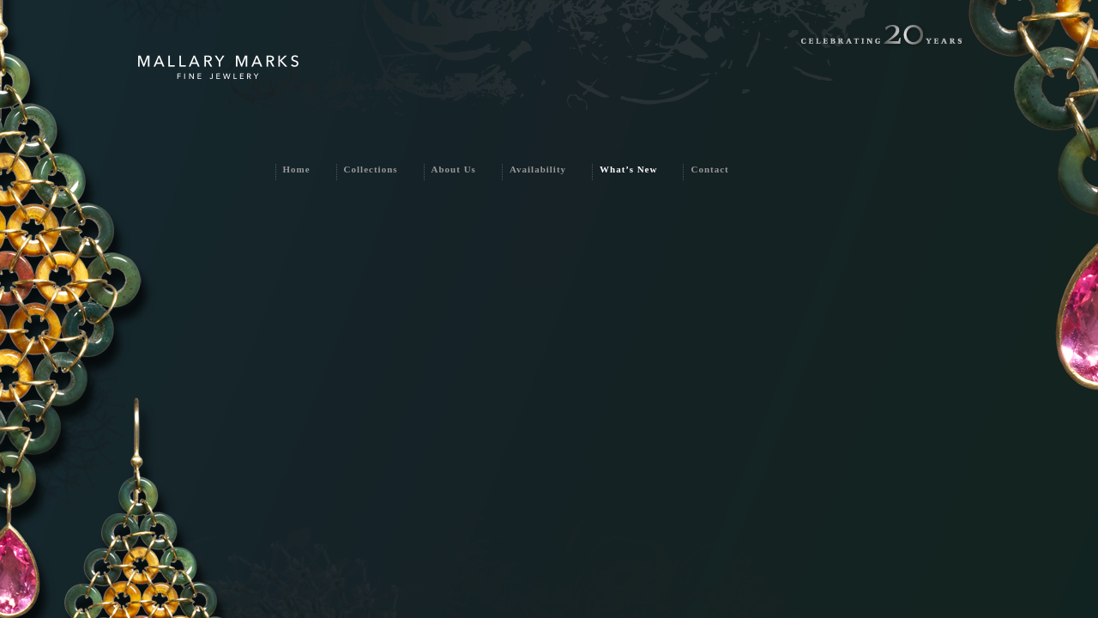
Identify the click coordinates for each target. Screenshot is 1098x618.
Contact (709, 169)
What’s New (628, 169)
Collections (371, 169)
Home (297, 169)
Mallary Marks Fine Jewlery (218, 67)
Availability (538, 169)
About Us (453, 169)
